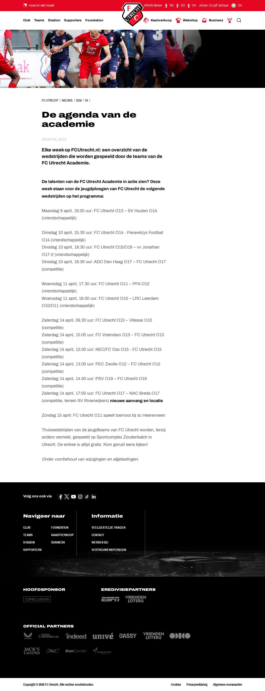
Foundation (59, 527)
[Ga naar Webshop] (187, 20)
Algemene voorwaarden (227, 684)
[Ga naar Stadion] (54, 20)
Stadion (29, 542)
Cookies (176, 684)
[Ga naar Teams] (39, 20)
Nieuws (67, 100)
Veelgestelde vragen (108, 527)
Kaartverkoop (62, 535)
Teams (28, 535)
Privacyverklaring (197, 684)
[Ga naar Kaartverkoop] (157, 20)
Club (26, 527)
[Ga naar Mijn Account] (230, 20)
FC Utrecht (50, 100)
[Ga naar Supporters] (73, 20)
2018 (79, 100)
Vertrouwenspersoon (109, 550)
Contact (98, 535)
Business (58, 542)
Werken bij (100, 542)
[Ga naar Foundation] (94, 20)
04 (86, 100)
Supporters (32, 550)
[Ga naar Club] (26, 20)
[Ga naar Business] (212, 20)
